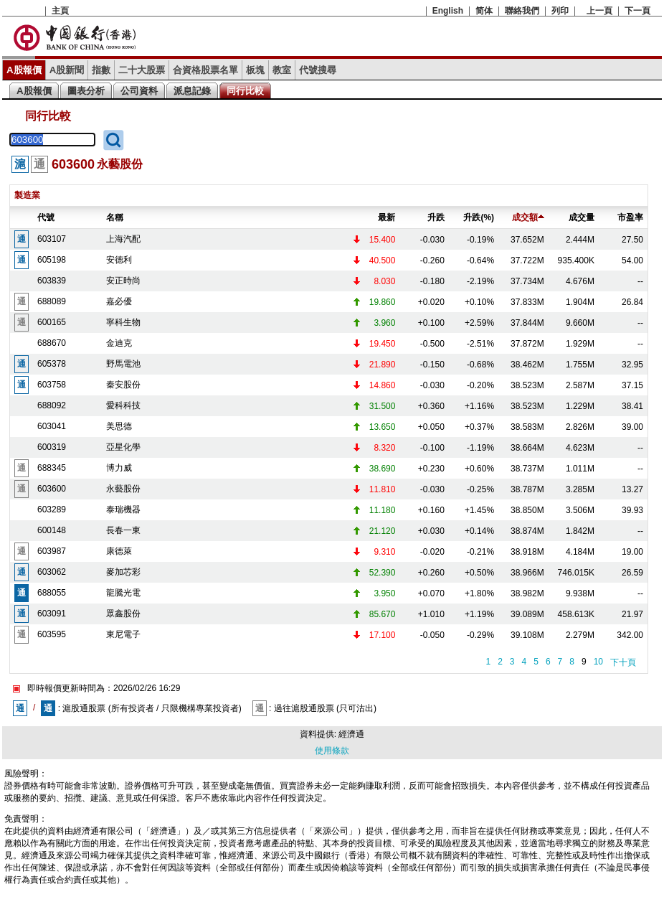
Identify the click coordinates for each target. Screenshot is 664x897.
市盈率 (630, 217)
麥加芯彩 (123, 572)
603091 (51, 614)
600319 (51, 447)
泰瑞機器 (123, 509)
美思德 (119, 426)
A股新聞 (67, 70)
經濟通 (351, 734)
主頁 (60, 11)
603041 (51, 426)
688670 (51, 343)
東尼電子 (123, 634)
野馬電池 (123, 364)
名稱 (114, 217)
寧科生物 (123, 322)
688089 (51, 301)
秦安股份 (123, 385)
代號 (45, 217)
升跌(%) (478, 217)
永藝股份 (123, 489)
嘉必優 (119, 301)
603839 (51, 281)
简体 (484, 11)
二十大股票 (141, 70)
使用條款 (332, 751)
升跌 (436, 217)
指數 (101, 70)
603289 (51, 509)
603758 (51, 385)
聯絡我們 (522, 11)
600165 (51, 322)
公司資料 (139, 90)
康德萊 (119, 551)
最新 (386, 217)
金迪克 (119, 343)
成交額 (528, 217)
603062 (51, 572)
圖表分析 (86, 90)
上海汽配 (123, 239)
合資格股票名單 (205, 70)
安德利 (119, 260)
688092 (51, 405)
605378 (51, 364)
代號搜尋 (317, 70)
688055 (51, 593)
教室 (281, 70)
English (447, 11)
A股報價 (24, 70)
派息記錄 (192, 90)
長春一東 (123, 530)
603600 (51, 489)
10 (598, 662)
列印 (560, 11)
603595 (51, 634)
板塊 (255, 70)
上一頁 (599, 11)
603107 (51, 239)
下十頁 (623, 662)
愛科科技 (123, 405)
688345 (51, 468)
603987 (51, 551)
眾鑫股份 (123, 614)
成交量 (581, 217)
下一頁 (637, 11)
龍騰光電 (123, 593)
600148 (51, 530)
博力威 (119, 468)
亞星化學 (123, 447)
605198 (51, 260)
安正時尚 (123, 281)
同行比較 (245, 90)
